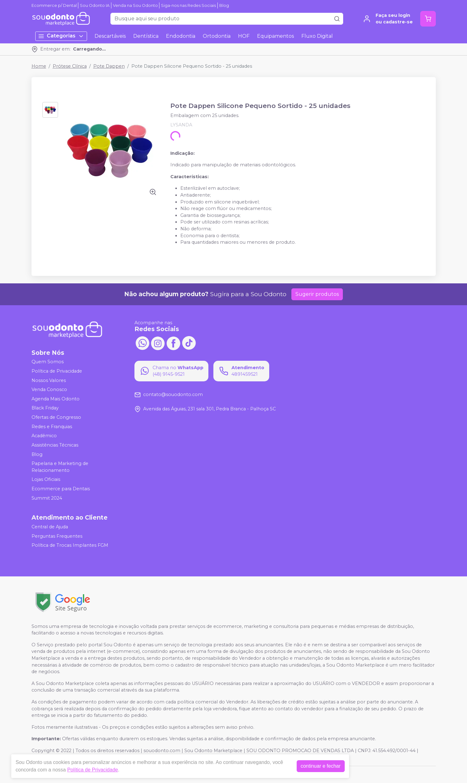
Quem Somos (48, 362)
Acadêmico (44, 435)
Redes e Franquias (52, 426)
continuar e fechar (321, 766)
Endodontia (180, 36)
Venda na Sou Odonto (135, 5)
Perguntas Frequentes (57, 536)
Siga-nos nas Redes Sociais (188, 5)
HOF (244, 36)
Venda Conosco (49, 389)
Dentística (145, 36)
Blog (224, 5)
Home (39, 66)
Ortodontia (217, 36)
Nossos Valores (49, 380)
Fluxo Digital (317, 36)
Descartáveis (110, 36)
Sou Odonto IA (94, 5)
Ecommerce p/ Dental (54, 5)
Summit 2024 (47, 498)
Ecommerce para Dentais (61, 489)
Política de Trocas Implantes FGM (70, 545)
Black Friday (45, 408)
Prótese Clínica (70, 66)
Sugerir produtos (317, 294)
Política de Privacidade (57, 371)
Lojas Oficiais (46, 479)
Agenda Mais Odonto (56, 399)
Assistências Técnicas (55, 445)
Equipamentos (275, 36)
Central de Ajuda (50, 527)
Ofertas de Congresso (56, 417)
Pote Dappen (109, 66)
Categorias (61, 36)
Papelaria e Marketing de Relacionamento (60, 467)
